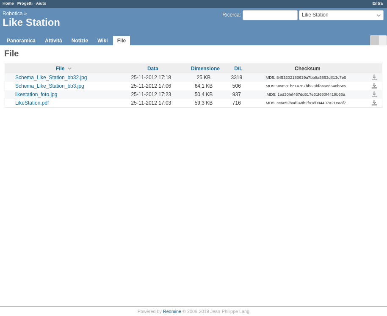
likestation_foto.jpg (36, 94)
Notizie (80, 41)
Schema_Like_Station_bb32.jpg (51, 77)
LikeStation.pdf (32, 103)
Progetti (25, 3)
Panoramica (21, 41)
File (121, 41)
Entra (377, 3)
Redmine (172, 311)
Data (152, 69)
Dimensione (205, 69)
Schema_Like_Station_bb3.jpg (49, 86)
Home (8, 3)
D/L (238, 69)
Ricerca (231, 15)
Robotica (12, 14)
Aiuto (41, 3)
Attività (53, 41)
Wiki (102, 41)
